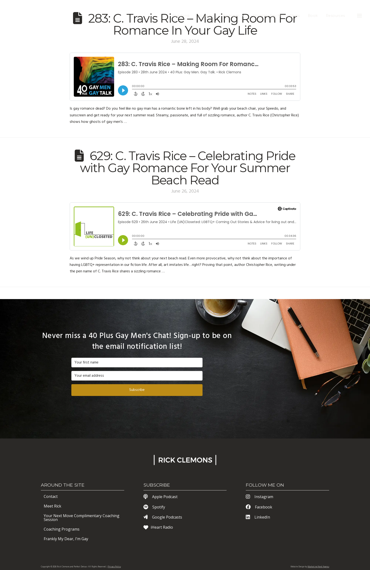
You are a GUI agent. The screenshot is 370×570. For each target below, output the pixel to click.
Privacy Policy (114, 567)
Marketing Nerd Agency (318, 567)
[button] (359, 15)
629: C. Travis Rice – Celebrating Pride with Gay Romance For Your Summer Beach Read (187, 167)
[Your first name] (137, 362)
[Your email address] (137, 376)
